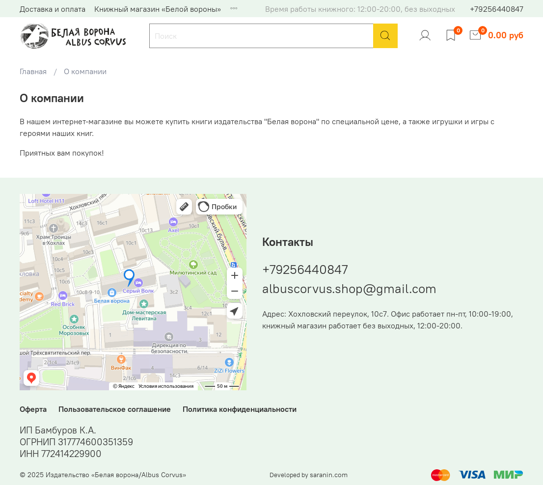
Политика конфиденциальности (240, 409)
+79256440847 (496, 9)
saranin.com (329, 474)
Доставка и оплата (52, 9)
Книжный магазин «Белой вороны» (157, 9)
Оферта (33, 409)
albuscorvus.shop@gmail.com (349, 288)
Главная (33, 71)
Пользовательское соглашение (114, 409)
